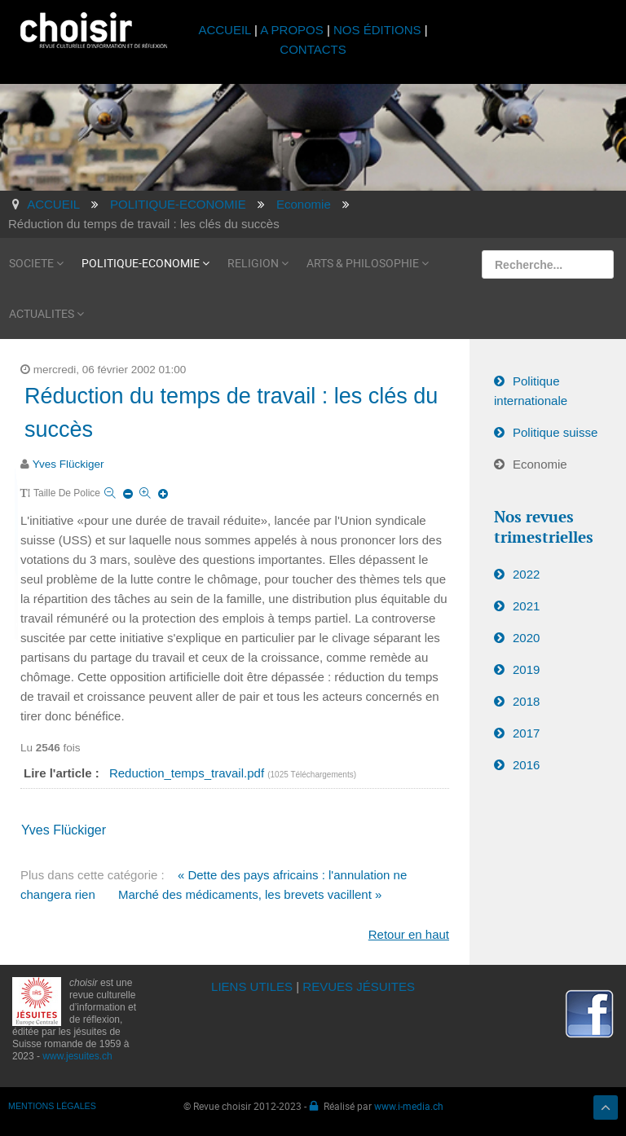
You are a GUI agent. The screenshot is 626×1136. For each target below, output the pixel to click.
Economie (540, 464)
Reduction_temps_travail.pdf (188, 773)
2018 (526, 701)
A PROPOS (292, 30)
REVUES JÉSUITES (358, 986)
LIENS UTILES (252, 986)
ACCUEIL (226, 30)
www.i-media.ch (408, 1105)
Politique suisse (555, 432)
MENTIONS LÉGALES (52, 1106)
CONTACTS (313, 49)
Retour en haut (408, 934)
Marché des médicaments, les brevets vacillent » (249, 894)
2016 (526, 765)
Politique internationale (530, 390)
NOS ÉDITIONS (377, 30)
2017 (526, 733)
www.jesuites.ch (77, 1056)
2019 (526, 669)
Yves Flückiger (68, 464)
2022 (526, 574)
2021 (526, 606)
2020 (526, 638)
